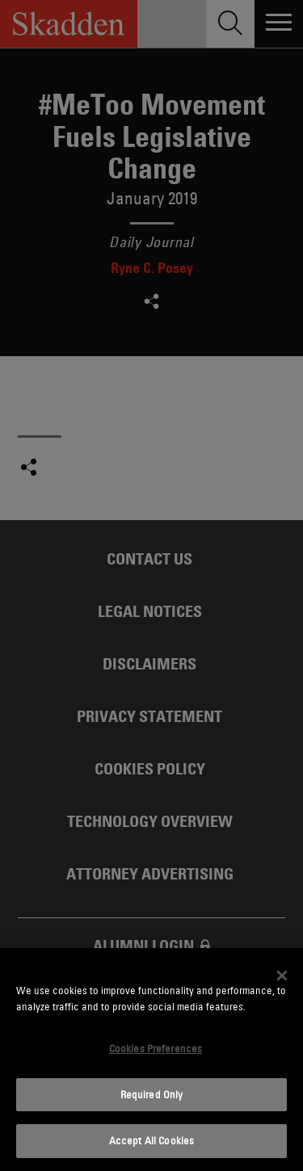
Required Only (151, 1094)
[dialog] (151, 1059)
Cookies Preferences (155, 1048)
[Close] (282, 975)
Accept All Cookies (151, 1140)
